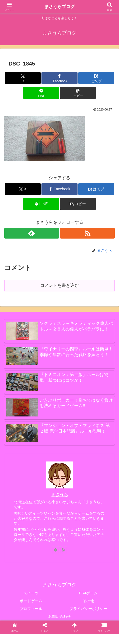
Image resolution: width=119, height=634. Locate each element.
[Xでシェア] (23, 78)
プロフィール (31, 609)
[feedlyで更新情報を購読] (31, 233)
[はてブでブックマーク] (96, 78)
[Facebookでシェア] (59, 78)
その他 (88, 601)
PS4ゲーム (88, 593)
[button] (78, 93)
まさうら (59, 494)
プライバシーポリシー (88, 609)
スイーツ (30, 593)
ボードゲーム (31, 601)
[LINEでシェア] (41, 93)
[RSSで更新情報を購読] (87, 233)
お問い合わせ (59, 616)
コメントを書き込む (59, 285)
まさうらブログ (59, 6)
